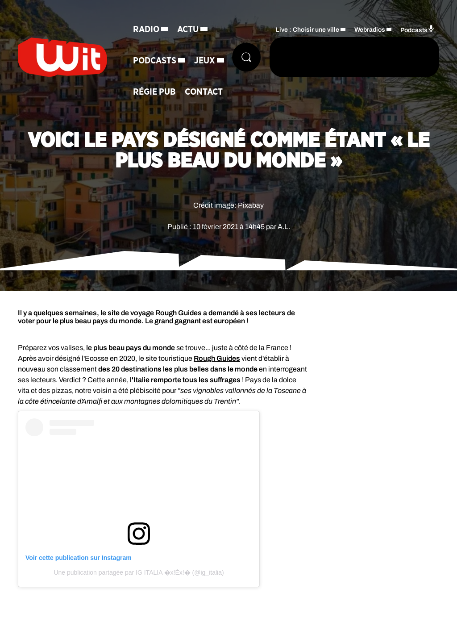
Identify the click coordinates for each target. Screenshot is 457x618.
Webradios (369, 29)
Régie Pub (154, 92)
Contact (204, 92)
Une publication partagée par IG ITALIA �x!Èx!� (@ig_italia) (139, 572)
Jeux (204, 60)
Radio (146, 29)
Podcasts (154, 60)
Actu (188, 29)
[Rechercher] (246, 57)
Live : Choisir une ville (307, 29)
